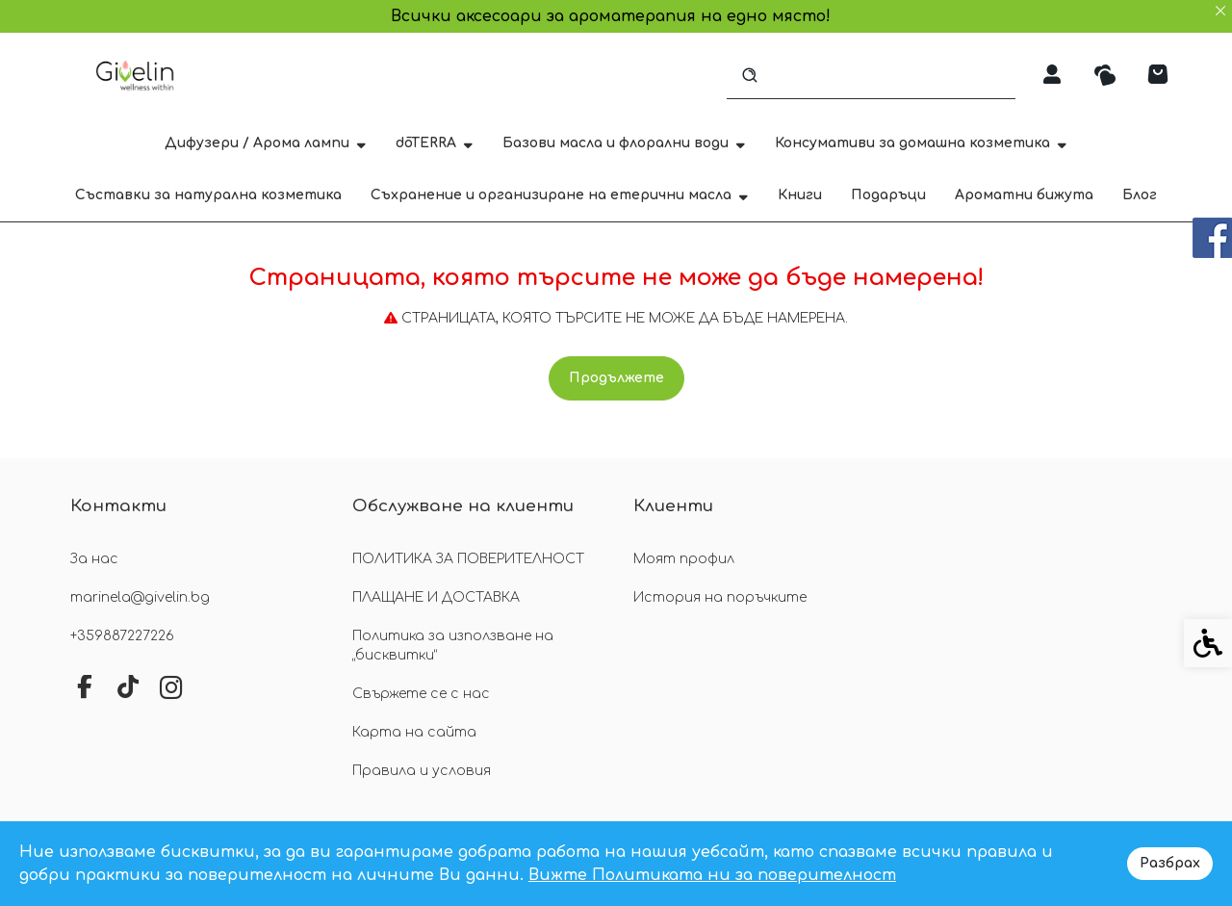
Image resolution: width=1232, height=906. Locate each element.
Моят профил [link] (683, 559)
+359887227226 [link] (122, 636)
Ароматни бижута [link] (1024, 195)
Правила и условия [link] (421, 771)
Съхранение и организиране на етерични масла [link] (560, 195)
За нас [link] (94, 559)
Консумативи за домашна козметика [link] (921, 143)
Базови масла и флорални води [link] (624, 143)
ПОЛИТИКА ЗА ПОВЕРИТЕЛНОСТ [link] (468, 559)
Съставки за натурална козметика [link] (208, 195)
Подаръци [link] (888, 195)
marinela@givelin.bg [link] (140, 597)
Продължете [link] (616, 378)
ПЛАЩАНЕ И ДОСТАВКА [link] (436, 597)
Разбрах (1170, 863)
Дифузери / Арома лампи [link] (266, 143)
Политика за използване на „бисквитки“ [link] (452, 645)
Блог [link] (1139, 195)
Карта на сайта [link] (414, 732)
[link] (137, 75)
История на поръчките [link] (720, 597)
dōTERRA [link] (435, 143)
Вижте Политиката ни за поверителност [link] (712, 875)
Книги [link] (800, 195)
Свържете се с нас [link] (421, 693)
